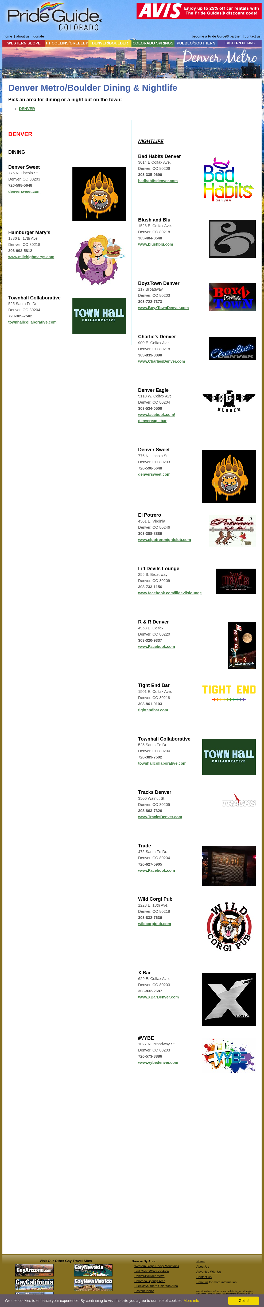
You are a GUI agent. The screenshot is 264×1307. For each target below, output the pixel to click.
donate (38, 36)
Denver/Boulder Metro (149, 1276)
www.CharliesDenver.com (161, 361)
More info (191, 1300)
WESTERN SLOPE (24, 43)
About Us (202, 1266)
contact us (253, 36)
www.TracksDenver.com (160, 817)
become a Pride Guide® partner (216, 36)
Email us (202, 1282)
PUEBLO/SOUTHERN (196, 43)
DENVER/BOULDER (110, 43)
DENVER (27, 109)
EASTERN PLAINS (239, 43)
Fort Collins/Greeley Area (151, 1271)
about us (22, 36)
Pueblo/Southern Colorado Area (156, 1285)
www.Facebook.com (156, 870)
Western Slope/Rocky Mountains (156, 1266)
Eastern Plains (144, 1291)
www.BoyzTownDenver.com (163, 308)
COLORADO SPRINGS (153, 43)
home (7, 36)
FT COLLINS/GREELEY (67, 43)
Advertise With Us (208, 1271)
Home (200, 1261)
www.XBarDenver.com (158, 997)
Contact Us (204, 1277)
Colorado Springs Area (149, 1281)
